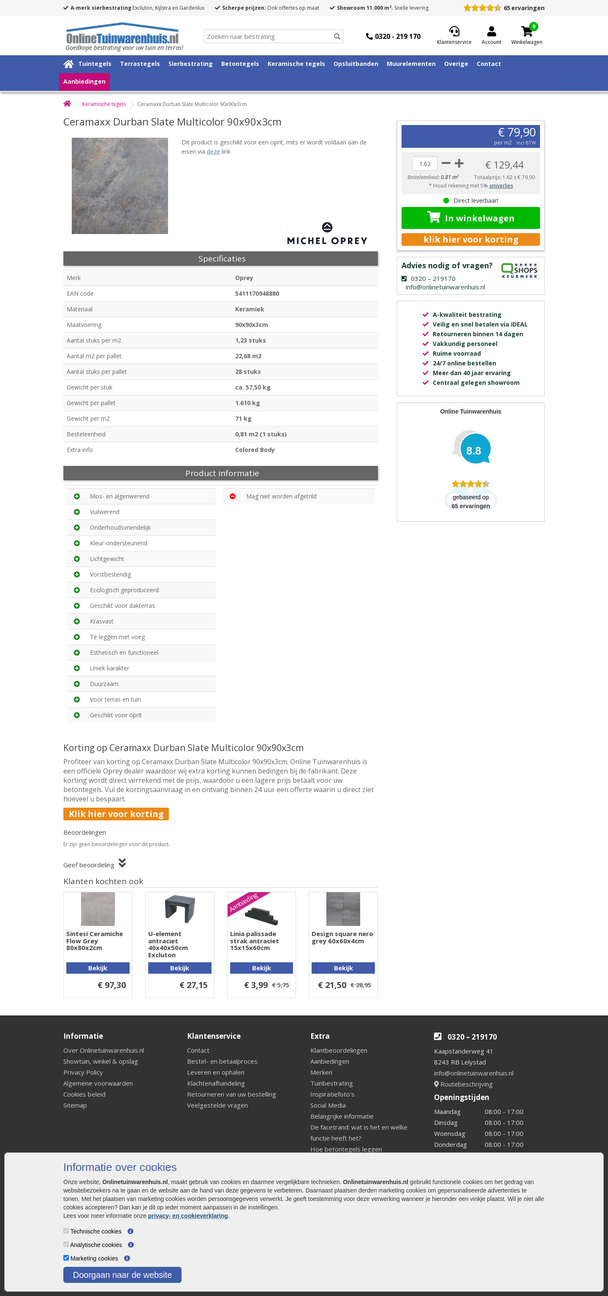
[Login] (491, 36)
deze (213, 151)
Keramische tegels (296, 64)
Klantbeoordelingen (338, 1050)
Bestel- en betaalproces (222, 1061)
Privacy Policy (83, 1072)
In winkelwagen (471, 217)
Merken (321, 1072)
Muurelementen (411, 64)
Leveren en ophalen (215, 1072)
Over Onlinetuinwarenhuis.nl (103, 1050)
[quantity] (424, 163)
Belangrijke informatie (342, 1116)
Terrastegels (140, 64)
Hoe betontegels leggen (346, 1149)
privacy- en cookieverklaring (188, 1215)
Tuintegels (94, 64)
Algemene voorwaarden (98, 1083)
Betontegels (240, 64)
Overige (456, 64)
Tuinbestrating (331, 1083)
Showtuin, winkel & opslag (100, 1061)
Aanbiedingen (84, 81)
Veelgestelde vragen (217, 1105)
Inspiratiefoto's (332, 1094)
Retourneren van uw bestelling (231, 1094)
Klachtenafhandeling (216, 1083)
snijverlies (501, 185)
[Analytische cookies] (66, 1244)
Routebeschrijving (463, 1084)
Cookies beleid (84, 1094)
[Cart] (527, 31)
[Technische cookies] (66, 1230)
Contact (489, 64)
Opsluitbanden (356, 64)
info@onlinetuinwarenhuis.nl (473, 1073)
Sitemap (75, 1105)
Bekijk (97, 968)
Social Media (328, 1105)
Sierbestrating (190, 64)
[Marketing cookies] (66, 1258)
